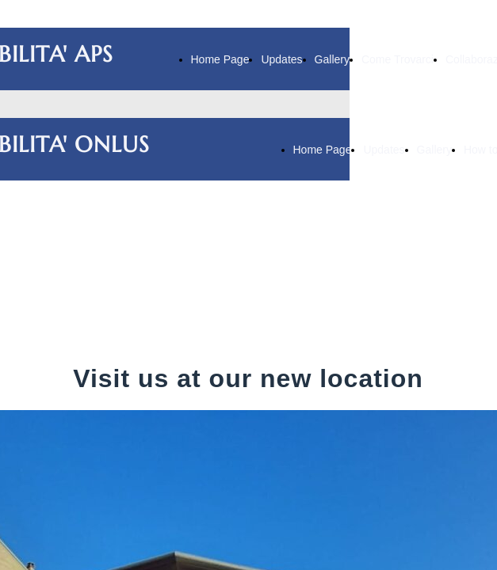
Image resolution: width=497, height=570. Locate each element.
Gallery (332, 59)
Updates (281, 59)
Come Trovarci (397, 59)
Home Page (220, 59)
